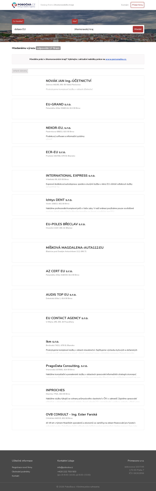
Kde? (75, 21)
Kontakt (125, 4)
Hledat (138, 29)
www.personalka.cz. (116, 59)
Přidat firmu (137, 4)
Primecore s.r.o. (136, 460)
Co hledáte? (18, 21)
